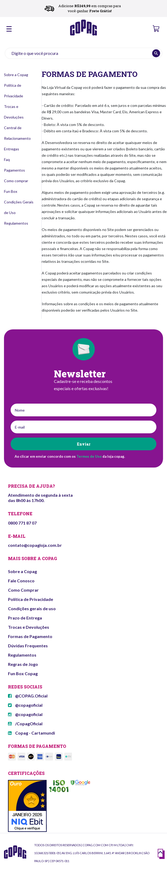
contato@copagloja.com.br (35, 545)
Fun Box (10, 191)
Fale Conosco (21, 580)
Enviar (83, 444)
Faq (7, 159)
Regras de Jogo (23, 664)
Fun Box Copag (23, 673)
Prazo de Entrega (25, 617)
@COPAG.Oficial (28, 695)
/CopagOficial (25, 723)
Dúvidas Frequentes (28, 645)
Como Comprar (23, 589)
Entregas (11, 149)
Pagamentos (14, 170)
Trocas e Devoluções (28, 627)
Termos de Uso (89, 456)
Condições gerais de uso (32, 608)
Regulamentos (16, 223)
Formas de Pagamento (30, 636)
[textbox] (83, 53)
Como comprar (16, 180)
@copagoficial (25, 705)
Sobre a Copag (16, 74)
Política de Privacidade (30, 599)
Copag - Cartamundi (31, 732)
